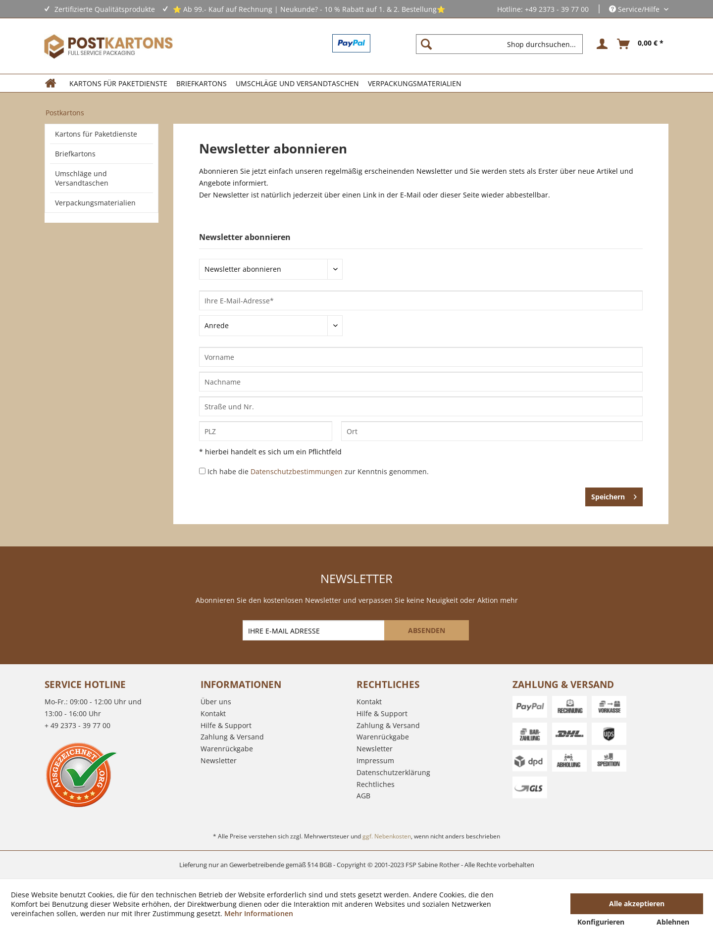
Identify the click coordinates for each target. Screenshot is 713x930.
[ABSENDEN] (426, 630)
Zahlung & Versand (232, 736)
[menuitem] (503, 44)
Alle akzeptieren (636, 903)
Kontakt (213, 713)
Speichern (614, 495)
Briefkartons (75, 153)
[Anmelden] (601, 44)
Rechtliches (375, 784)
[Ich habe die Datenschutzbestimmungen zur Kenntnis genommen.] (202, 471)
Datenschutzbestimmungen (297, 471)
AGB (363, 795)
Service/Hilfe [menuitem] (635, 9)
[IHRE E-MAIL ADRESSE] (314, 630)
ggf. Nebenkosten (386, 836)
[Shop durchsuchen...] (499, 44)
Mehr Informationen (258, 913)
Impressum (375, 760)
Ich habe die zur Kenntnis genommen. (318, 471)
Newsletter (219, 760)
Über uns (216, 701)
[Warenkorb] (640, 44)
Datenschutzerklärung (393, 772)
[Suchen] (426, 44)
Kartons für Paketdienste (96, 134)
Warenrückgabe (227, 748)
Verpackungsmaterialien (95, 202)
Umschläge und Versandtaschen (81, 178)
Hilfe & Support (226, 725)
